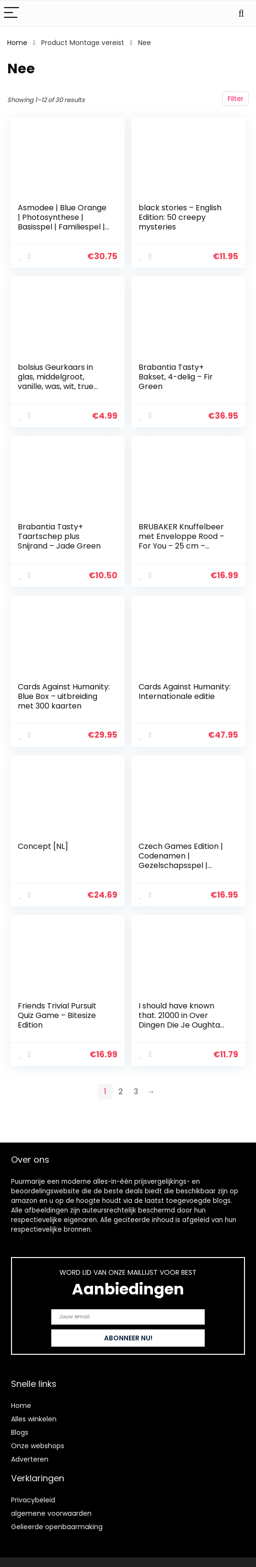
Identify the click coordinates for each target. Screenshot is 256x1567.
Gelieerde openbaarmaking (57, 1527)
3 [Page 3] (136, 1085)
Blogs (19, 1432)
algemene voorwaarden (51, 1513)
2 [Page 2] (120, 1085)
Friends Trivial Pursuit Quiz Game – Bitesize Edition (57, 1010)
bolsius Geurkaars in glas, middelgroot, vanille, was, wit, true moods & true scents (57, 380)
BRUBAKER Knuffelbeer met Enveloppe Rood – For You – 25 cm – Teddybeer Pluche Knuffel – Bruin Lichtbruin (182, 548)
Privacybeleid (33, 1500)
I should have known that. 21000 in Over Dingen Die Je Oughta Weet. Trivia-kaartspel (181, 1015)
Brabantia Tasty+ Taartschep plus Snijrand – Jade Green (59, 534)
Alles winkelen (34, 1419)
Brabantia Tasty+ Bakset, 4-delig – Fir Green (176, 376)
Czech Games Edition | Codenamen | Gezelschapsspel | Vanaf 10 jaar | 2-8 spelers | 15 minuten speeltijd (181, 865)
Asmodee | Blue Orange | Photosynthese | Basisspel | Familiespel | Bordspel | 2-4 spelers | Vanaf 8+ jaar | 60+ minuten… (62, 231)
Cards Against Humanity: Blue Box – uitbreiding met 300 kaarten (56, 698)
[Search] (241, 13)
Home (17, 42)
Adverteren (29, 1459)
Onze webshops (37, 1446)
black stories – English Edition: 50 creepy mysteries (180, 217)
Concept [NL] (43, 841)
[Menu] (11, 13)
